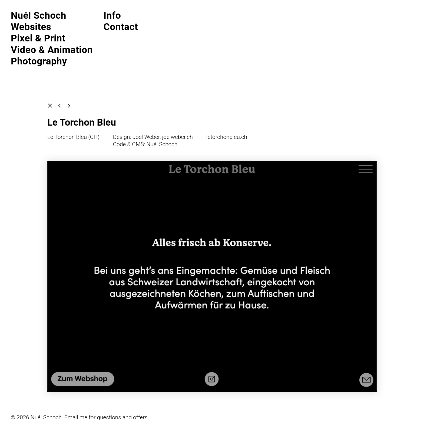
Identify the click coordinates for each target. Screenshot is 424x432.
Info (112, 15)
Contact (121, 26)
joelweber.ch (177, 137)
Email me (75, 417)
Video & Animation (52, 49)
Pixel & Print (38, 38)
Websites (31, 26)
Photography (39, 61)
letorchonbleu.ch (226, 137)
